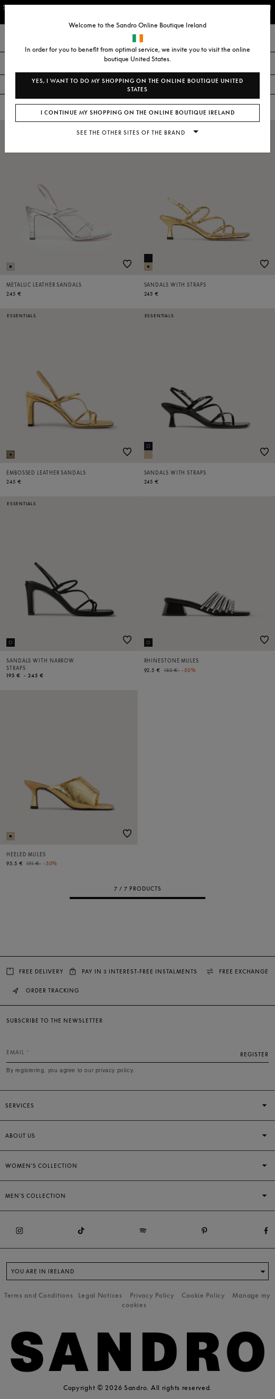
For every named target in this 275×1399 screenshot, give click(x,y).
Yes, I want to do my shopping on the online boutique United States (137, 85)
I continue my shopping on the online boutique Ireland (138, 112)
